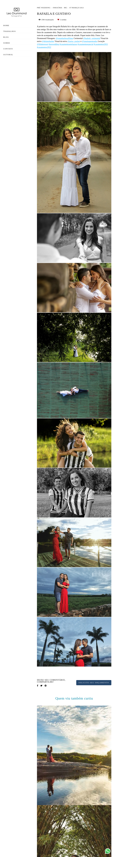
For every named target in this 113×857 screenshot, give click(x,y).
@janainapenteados (89, 41)
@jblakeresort (42, 44)
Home (6, 25)
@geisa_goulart (74, 41)
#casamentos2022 (44, 47)
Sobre (6, 43)
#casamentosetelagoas (68, 44)
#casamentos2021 (101, 44)
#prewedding (54, 44)
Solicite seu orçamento (94, 682)
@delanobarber (48, 41)
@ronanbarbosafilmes (64, 38)
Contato (8, 49)
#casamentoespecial (85, 44)
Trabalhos (9, 31)
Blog (6, 37)
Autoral (8, 54)
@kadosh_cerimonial (91, 38)
